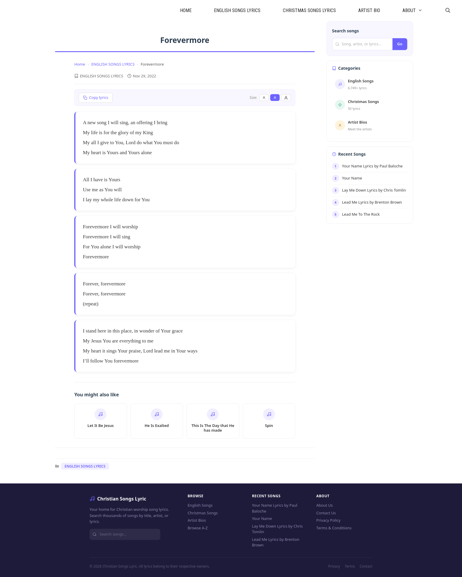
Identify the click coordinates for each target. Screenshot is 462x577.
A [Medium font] (275, 97)
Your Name (262, 518)
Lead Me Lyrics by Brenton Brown (275, 542)
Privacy (334, 566)
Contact (366, 566)
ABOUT (418, 10)
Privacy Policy (328, 520)
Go (399, 43)
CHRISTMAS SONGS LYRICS (309, 10)
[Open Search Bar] (447, 10)
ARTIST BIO (369, 10)
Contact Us (326, 513)
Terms (350, 566)
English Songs (200, 505)
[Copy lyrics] (96, 98)
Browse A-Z (198, 528)
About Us (324, 505)
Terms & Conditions (334, 528)
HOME (186, 10)
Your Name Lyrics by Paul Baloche (274, 508)
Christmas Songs (203, 513)
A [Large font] (286, 97)
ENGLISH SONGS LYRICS (237, 10)
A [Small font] (264, 97)
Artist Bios (197, 520)
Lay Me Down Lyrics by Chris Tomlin (277, 529)
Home (79, 64)
